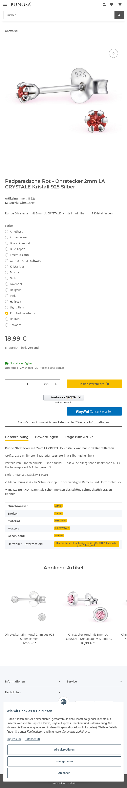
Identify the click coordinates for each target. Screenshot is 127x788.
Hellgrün (16, 290)
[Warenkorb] (120, 4)
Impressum (14, 739)
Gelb (13, 278)
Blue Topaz (17, 249)
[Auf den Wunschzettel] (113, 53)
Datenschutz (32, 739)
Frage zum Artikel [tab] (79, 437)
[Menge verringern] (9, 384)
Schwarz (15, 325)
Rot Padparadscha (22, 313)
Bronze (14, 272)
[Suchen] (59, 15)
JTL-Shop (70, 783)
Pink (13, 296)
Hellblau (15, 319)
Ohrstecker (27, 203)
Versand (33, 348)
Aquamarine (18, 237)
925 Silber (60, 520)
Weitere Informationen (93, 422)
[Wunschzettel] (111, 4)
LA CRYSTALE (62, 528)
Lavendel (16, 284)
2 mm (58, 505)
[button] (104, 4)
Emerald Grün (19, 255)
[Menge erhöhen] (55, 384)
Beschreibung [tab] (16, 437)
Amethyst (16, 231)
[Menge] (27, 384)
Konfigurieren (64, 761)
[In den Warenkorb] (8, 43)
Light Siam (17, 307)
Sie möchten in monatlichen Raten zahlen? (63, 422)
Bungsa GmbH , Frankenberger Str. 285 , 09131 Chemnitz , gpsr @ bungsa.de (86, 544)
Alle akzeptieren (64, 749)
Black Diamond (20, 243)
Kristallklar (17, 266)
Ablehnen (64, 773)
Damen (59, 535)
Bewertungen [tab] (46, 437)
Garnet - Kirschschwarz (25, 261)
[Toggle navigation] (5, 2)
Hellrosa (15, 301)
